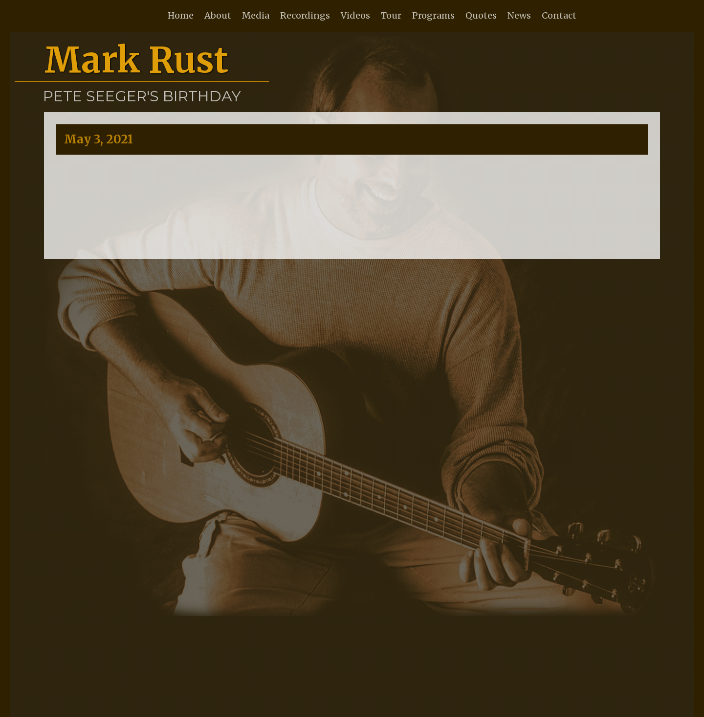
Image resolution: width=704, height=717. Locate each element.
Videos (355, 15)
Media (255, 15)
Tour (391, 15)
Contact (559, 15)
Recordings (305, 15)
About (217, 15)
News (519, 15)
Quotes (481, 15)
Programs (433, 15)
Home (181, 15)
